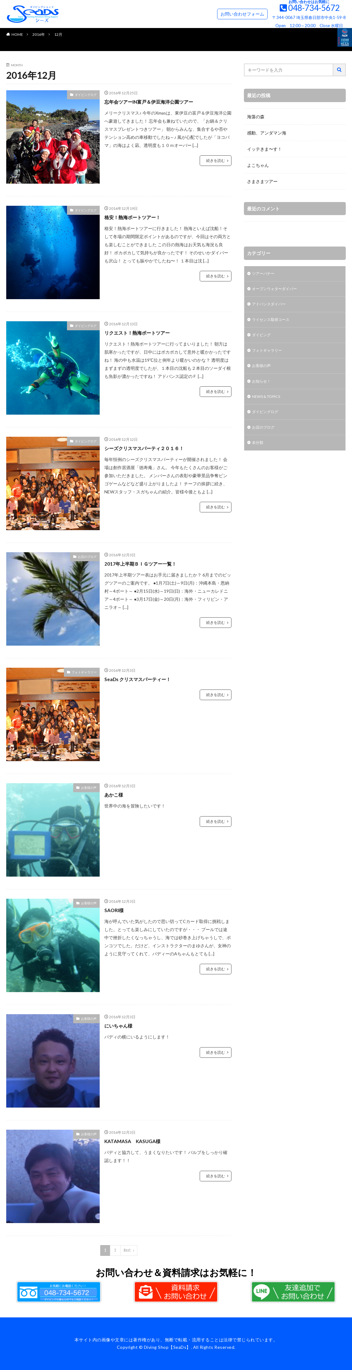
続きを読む (215, 160)
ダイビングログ (86, 95)
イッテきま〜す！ (264, 149)
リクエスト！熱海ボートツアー (143, 332)
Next (127, 1250)
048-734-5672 (314, 8)
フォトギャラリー (84, 672)
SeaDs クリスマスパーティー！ (143, 679)
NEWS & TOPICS (269, 403)
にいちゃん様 (121, 1025)
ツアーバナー (265, 274)
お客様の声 (89, 787)
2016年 (38, 34)
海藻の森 (255, 116)
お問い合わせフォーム (242, 13)
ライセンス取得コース (274, 322)
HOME (17, 34)
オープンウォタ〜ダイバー (278, 290)
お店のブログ (87, 556)
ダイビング (263, 338)
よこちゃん (258, 165)
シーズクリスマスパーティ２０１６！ (152, 448)
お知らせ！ (263, 387)
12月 (58, 34)
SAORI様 (115, 909)
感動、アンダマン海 (266, 132)
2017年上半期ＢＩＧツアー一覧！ (147, 563)
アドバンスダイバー (271, 306)
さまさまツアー (262, 181)
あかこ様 (115, 794)
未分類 (258, 452)
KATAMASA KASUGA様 (137, 1140)
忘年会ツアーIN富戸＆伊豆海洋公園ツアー (157, 101)
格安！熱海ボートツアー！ (138, 217)
